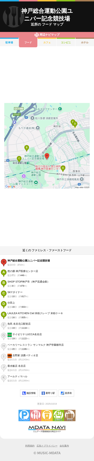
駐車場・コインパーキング (24, 415)
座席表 (66, 393)
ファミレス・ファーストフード (35, 415)
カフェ (47, 42)
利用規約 (30, 445)
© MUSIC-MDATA (47, 452)
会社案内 (64, 445)
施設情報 (29, 393)
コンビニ (66, 42)
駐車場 (9, 42)
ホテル (84, 42)
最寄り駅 (48, 393)
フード (28, 42)
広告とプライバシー (47, 445)
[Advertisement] (47, 75)
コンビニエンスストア (58, 415)
